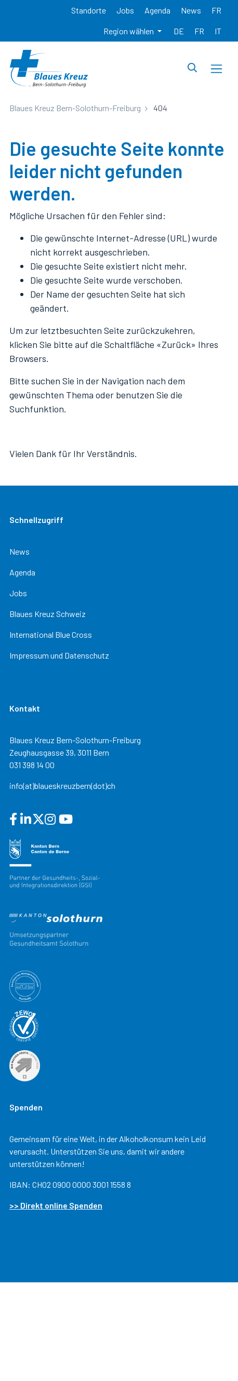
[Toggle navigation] (216, 69)
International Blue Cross (50, 634)
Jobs (18, 593)
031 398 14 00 (32, 765)
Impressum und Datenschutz (59, 655)
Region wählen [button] (129, 31)
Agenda (22, 572)
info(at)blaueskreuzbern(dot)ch (62, 785)
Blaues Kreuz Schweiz (47, 614)
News (19, 551)
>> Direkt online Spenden (55, 1205)
